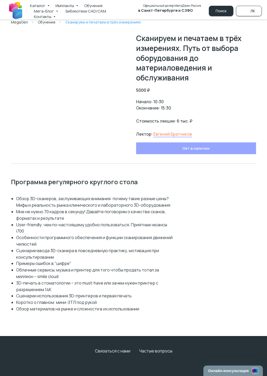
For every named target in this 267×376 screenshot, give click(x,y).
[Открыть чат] (233, 371)
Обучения (93, 5)
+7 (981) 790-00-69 (179, 16)
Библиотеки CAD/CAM (86, 11)
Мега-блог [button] (44, 11)
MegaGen (19, 22)
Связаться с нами (112, 351)
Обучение (47, 22)
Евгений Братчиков (172, 134)
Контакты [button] (43, 16)
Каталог (38, 5)
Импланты (65, 5)
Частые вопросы (155, 351)
